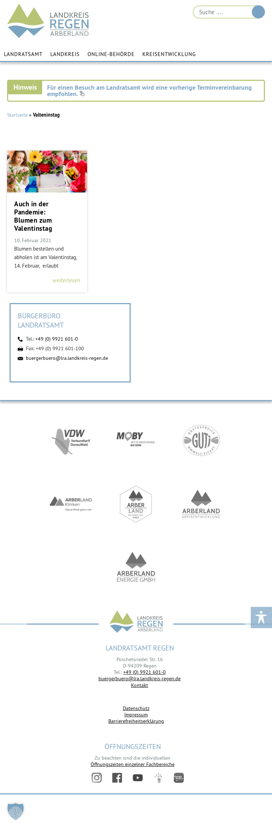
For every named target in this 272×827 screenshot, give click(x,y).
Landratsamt (23, 54)
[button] (15, 811)
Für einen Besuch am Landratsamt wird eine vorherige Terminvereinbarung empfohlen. (149, 90)
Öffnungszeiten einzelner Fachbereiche (133, 764)
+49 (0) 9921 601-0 (56, 339)
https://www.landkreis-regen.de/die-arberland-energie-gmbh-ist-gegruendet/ (136, 568)
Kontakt (139, 685)
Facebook (117, 778)
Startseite (17, 115)
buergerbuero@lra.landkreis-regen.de (67, 358)
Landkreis (65, 54)
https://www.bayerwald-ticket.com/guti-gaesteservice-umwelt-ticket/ (201, 440)
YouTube (138, 778)
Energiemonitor (179, 778)
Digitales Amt (158, 778)
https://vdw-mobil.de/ (71, 440)
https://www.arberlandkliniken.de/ (71, 504)
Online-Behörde (111, 54)
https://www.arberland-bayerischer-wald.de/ (136, 504)
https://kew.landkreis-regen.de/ (201, 504)
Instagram (97, 778)
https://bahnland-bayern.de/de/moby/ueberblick (136, 440)
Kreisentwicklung (169, 54)
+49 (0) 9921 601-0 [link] (144, 672)
